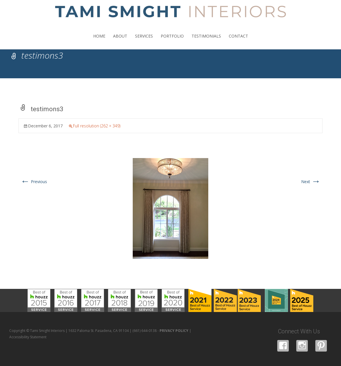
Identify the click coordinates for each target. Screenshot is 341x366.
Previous (33, 181)
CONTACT (238, 41)
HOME (99, 41)
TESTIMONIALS (206, 41)
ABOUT (120, 41)
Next (311, 181)
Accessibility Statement (27, 337)
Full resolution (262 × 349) (96, 126)
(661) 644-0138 (144, 330)
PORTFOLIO (172, 41)
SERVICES (144, 41)
